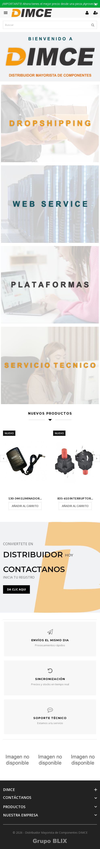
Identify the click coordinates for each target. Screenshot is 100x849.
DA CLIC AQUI (16, 589)
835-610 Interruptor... (75, 498)
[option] (50, 56)
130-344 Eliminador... (25, 498)
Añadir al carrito (25, 506)
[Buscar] (50, 25)
